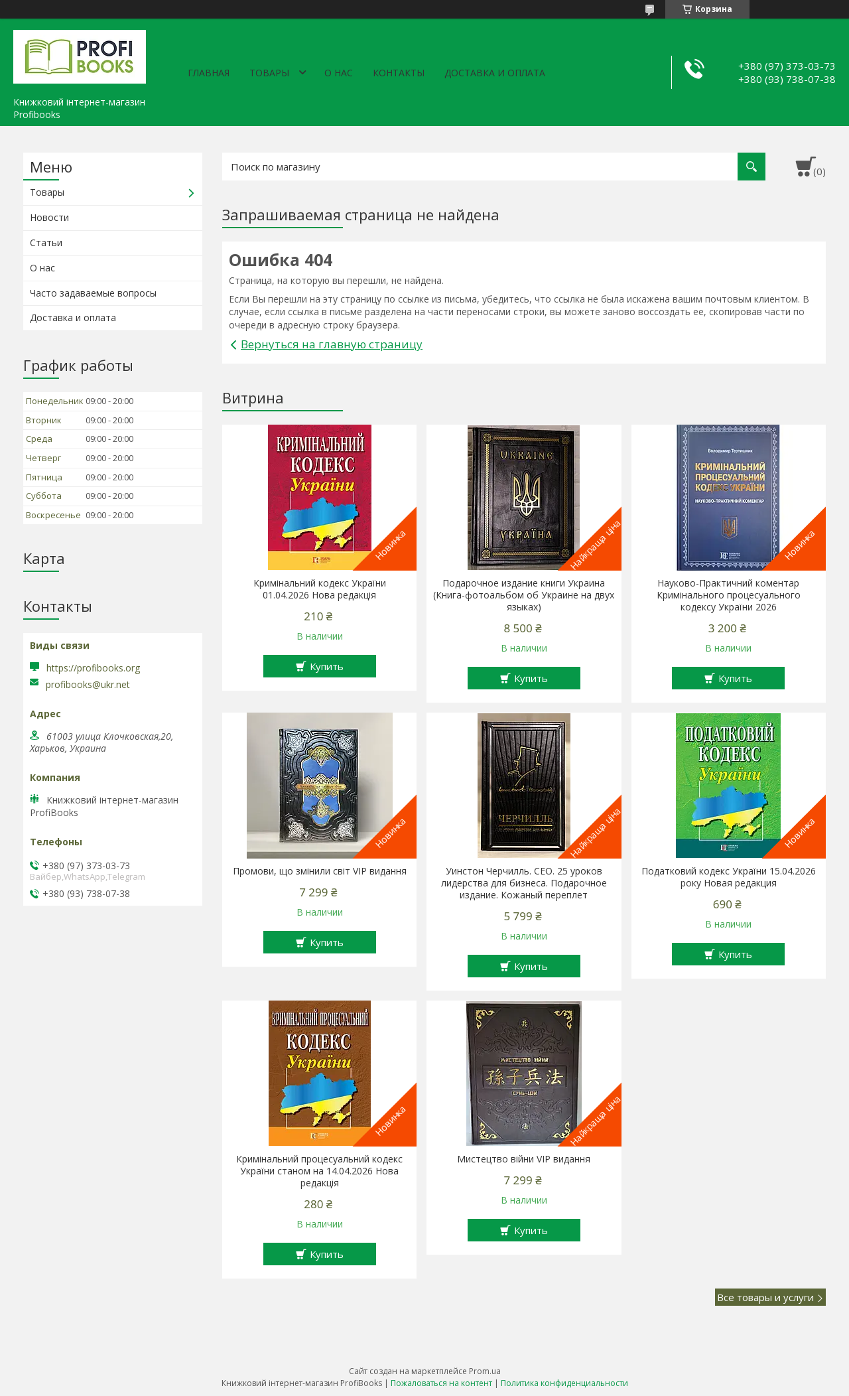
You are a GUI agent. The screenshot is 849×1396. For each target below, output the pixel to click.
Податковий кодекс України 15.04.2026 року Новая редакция (728, 877)
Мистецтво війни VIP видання (523, 1159)
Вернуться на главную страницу (332, 344)
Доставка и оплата (494, 72)
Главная (208, 72)
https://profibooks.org (93, 668)
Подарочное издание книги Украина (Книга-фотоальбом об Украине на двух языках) (523, 595)
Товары (269, 72)
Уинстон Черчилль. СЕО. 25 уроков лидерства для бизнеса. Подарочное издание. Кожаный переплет (524, 883)
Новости (49, 217)
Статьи (46, 242)
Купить (327, 666)
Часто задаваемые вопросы (93, 293)
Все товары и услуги (765, 1297)
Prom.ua (485, 1371)
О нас (338, 72)
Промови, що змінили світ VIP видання (320, 871)
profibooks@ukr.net (88, 685)
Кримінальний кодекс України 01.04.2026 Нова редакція (319, 589)
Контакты (398, 72)
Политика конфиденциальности (564, 1383)
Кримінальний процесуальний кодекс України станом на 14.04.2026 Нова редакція (319, 1171)
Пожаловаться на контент (441, 1383)
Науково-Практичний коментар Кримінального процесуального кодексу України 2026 (729, 595)
